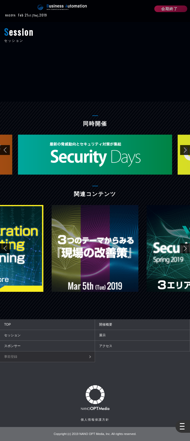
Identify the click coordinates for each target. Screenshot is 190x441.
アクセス (105, 346)
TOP (7, 324)
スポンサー (12, 346)
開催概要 (105, 324)
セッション (12, 335)
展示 (102, 335)
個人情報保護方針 (95, 419)
